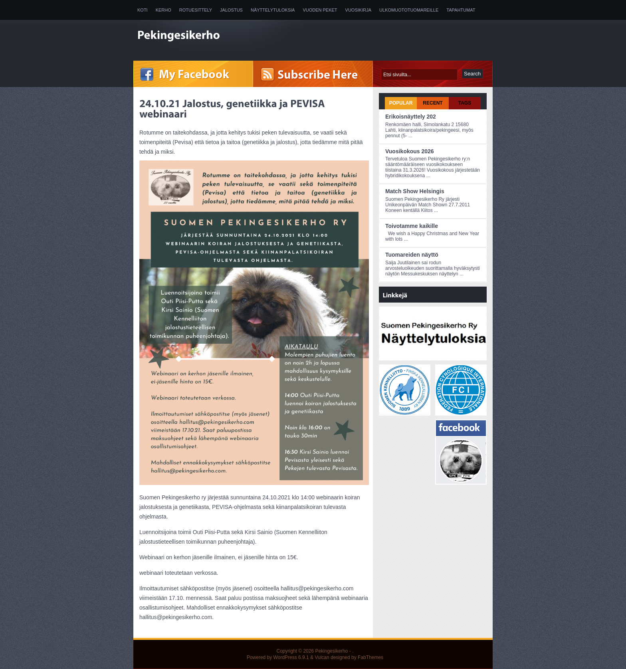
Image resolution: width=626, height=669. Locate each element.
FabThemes (370, 657)
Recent (432, 103)
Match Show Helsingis (414, 191)
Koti (142, 10)
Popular (401, 103)
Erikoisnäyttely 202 (410, 116)
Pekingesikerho (331, 651)
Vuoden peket (320, 10)
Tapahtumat (460, 10)
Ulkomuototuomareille (408, 10)
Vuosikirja (358, 10)
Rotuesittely (195, 10)
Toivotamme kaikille (411, 226)
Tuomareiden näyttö (411, 254)
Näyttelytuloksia (273, 10)
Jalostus (231, 10)
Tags (464, 103)
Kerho (163, 10)
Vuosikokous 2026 (409, 151)
